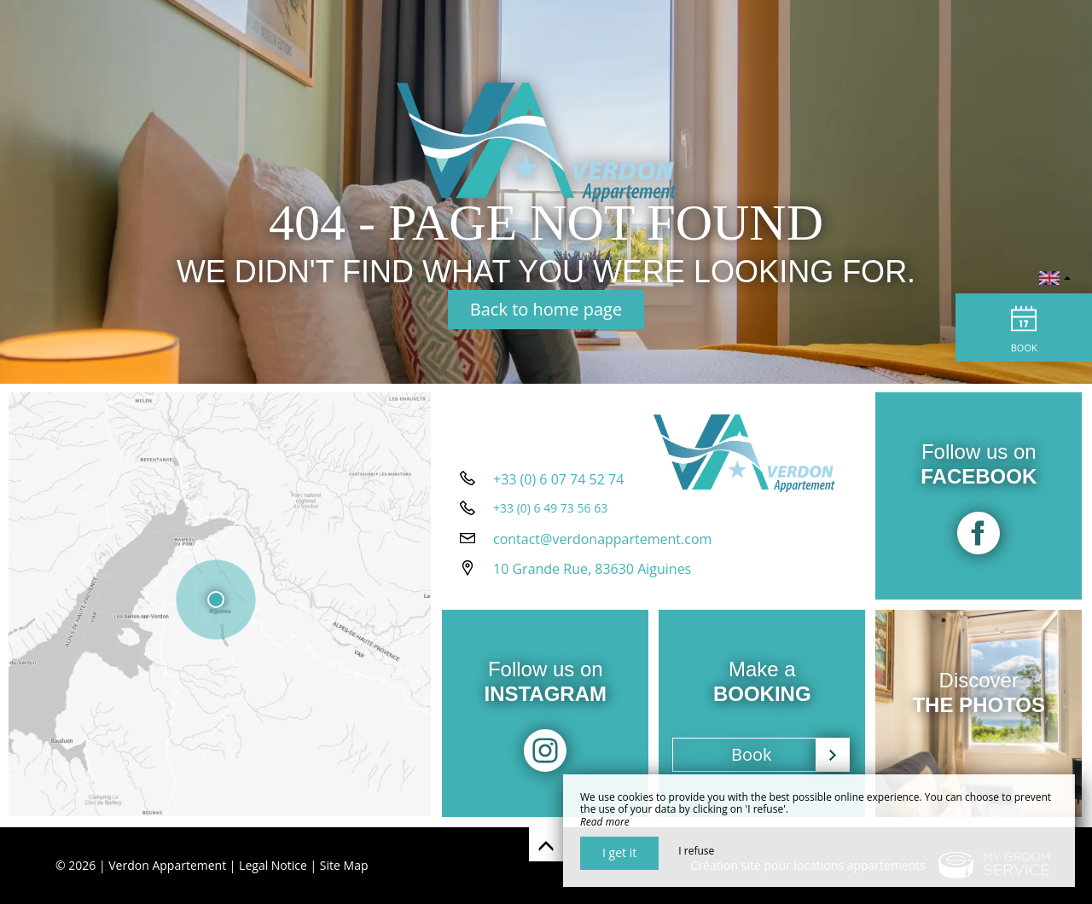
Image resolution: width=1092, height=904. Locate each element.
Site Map (344, 865)
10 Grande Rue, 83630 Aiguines (592, 570)
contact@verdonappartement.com (602, 540)
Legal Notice (273, 865)
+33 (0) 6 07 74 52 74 (558, 481)
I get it (619, 852)
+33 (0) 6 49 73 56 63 (550, 509)
